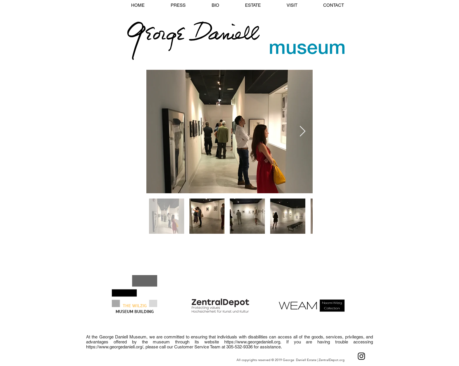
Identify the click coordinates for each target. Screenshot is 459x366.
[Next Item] (302, 131)
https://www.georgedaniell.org (252, 341)
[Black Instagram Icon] (361, 356)
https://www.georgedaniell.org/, (115, 346)
